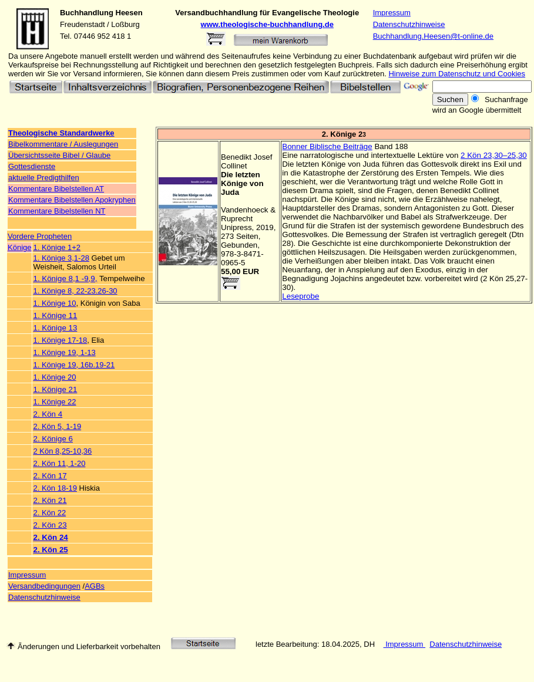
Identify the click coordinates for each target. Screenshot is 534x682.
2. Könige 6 (52, 438)
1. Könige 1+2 (56, 247)
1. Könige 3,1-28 (61, 258)
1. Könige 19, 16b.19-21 (74, 364)
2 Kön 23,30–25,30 (494, 155)
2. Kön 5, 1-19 (57, 426)
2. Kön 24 (50, 537)
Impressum (392, 12)
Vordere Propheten (40, 236)
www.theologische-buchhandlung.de (267, 24)
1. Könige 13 (55, 327)
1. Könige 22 (54, 401)
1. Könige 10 (54, 303)
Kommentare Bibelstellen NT (56, 211)
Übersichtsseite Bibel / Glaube (59, 155)
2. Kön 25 (50, 549)
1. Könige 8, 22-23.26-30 (75, 290)
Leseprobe (300, 296)
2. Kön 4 (47, 414)
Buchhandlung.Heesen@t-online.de (433, 36)
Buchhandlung (86, 12)
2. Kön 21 (49, 500)
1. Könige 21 (55, 389)
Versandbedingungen (44, 586)
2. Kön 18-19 (54, 488)
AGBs (95, 586)
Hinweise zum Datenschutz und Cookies (456, 73)
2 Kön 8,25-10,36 (62, 451)
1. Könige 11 (55, 315)
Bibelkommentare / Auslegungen (63, 144)
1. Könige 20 (54, 377)
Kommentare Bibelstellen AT (56, 188)
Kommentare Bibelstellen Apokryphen (72, 199)
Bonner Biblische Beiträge (327, 146)
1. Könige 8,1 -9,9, (65, 278)
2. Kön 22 (49, 512)
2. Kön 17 (49, 475)
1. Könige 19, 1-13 (64, 352)
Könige (19, 247)
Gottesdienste (31, 166)
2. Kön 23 (49, 525)
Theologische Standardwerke (61, 133)
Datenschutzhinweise (409, 24)
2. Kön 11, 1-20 (59, 463)
